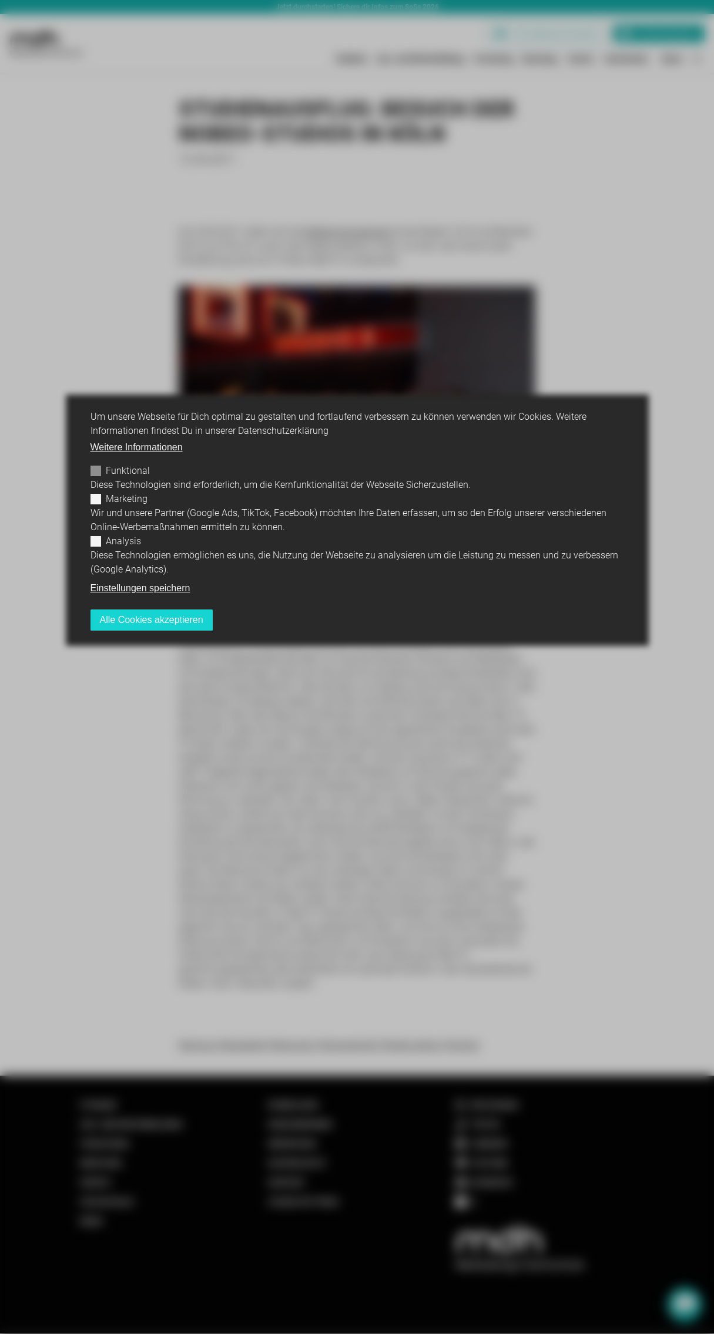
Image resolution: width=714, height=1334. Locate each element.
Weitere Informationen (136, 447)
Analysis (123, 541)
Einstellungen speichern (140, 588)
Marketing (127, 498)
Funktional (128, 470)
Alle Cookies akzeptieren (151, 620)
